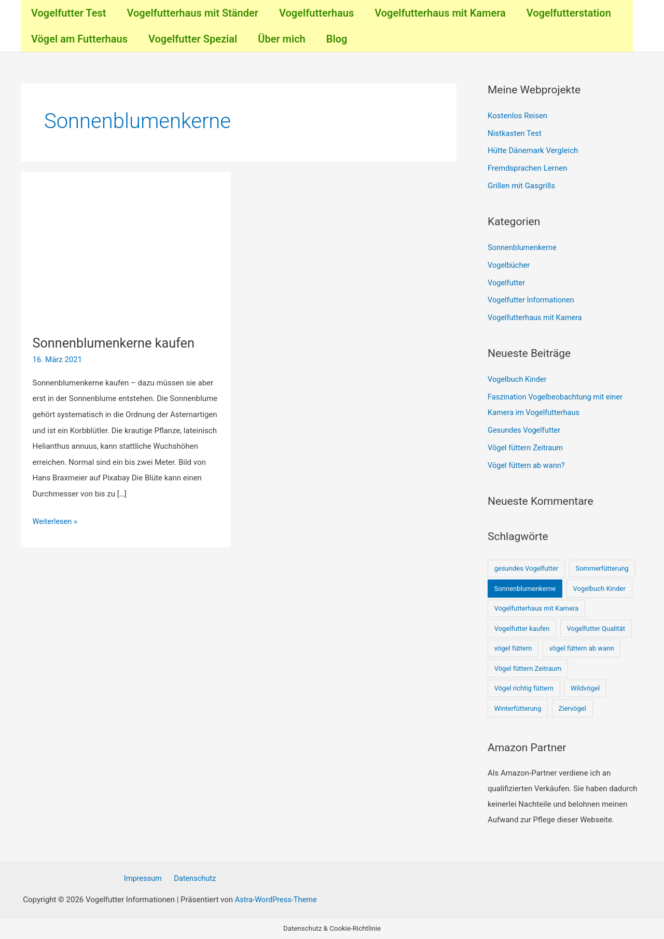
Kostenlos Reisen (517, 115)
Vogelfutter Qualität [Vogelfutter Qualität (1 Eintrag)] (596, 627)
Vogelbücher (509, 264)
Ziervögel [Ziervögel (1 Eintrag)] (572, 707)
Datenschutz (193, 878)
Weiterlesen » (56, 520)
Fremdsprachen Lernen (527, 168)
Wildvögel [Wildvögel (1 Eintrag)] (585, 688)
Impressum (144, 878)
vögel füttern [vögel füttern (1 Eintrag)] (513, 648)
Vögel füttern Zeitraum (526, 447)
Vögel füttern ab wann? (527, 464)
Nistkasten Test (515, 133)
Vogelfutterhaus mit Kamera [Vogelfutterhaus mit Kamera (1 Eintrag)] (536, 608)
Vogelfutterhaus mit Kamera (536, 317)
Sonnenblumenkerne (523, 247)
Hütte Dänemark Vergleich (533, 150)
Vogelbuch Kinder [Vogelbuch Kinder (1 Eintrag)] (599, 587)
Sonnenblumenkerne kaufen (116, 343)
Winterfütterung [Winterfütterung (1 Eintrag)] (518, 707)
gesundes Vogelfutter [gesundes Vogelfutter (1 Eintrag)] (526, 568)
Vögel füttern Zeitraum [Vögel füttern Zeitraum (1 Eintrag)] (528, 667)
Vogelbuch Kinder (518, 378)
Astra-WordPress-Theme (275, 899)
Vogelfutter (507, 282)
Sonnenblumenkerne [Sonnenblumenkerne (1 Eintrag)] (525, 587)
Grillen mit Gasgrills (521, 185)
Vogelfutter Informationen (532, 300)
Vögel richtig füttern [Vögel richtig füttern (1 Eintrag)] (524, 688)
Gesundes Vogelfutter (525, 429)
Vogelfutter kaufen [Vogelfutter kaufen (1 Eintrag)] (522, 627)
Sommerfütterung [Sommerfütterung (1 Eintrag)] (601, 568)
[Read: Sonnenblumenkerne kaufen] (126, 252)
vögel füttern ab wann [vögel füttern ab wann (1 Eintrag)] (581, 648)
